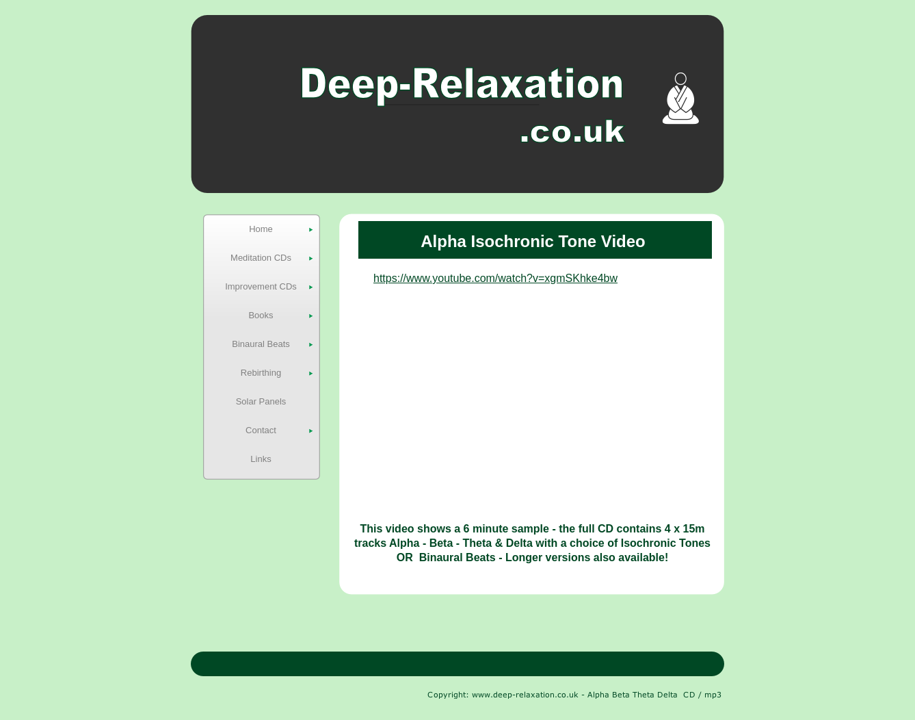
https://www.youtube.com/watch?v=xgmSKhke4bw (495, 278)
